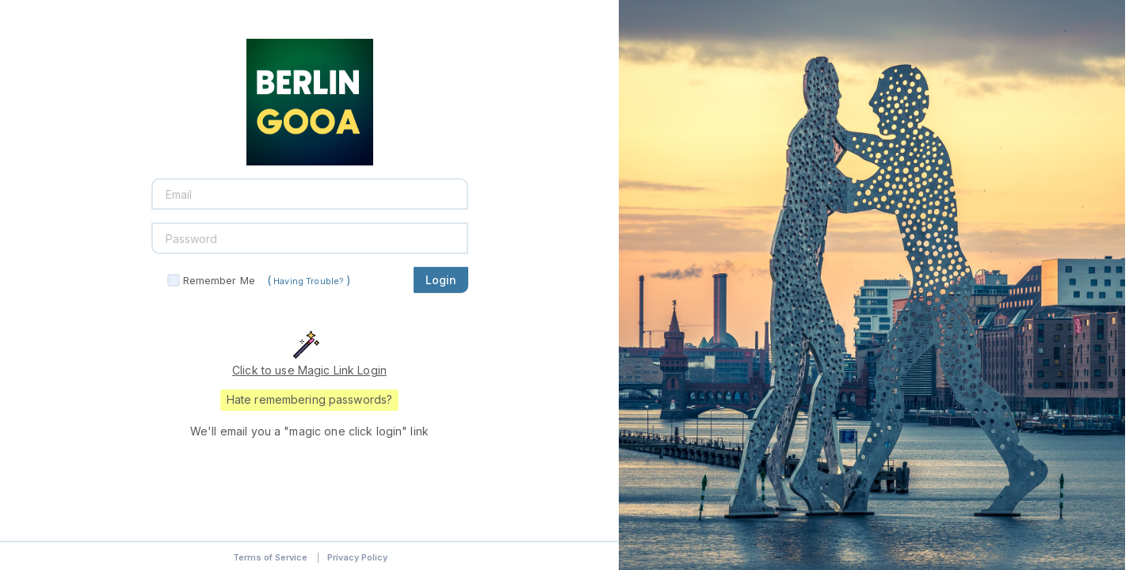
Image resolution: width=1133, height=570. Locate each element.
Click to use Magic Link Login (309, 370)
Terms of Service (270, 557)
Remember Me (219, 280)
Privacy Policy (357, 557)
